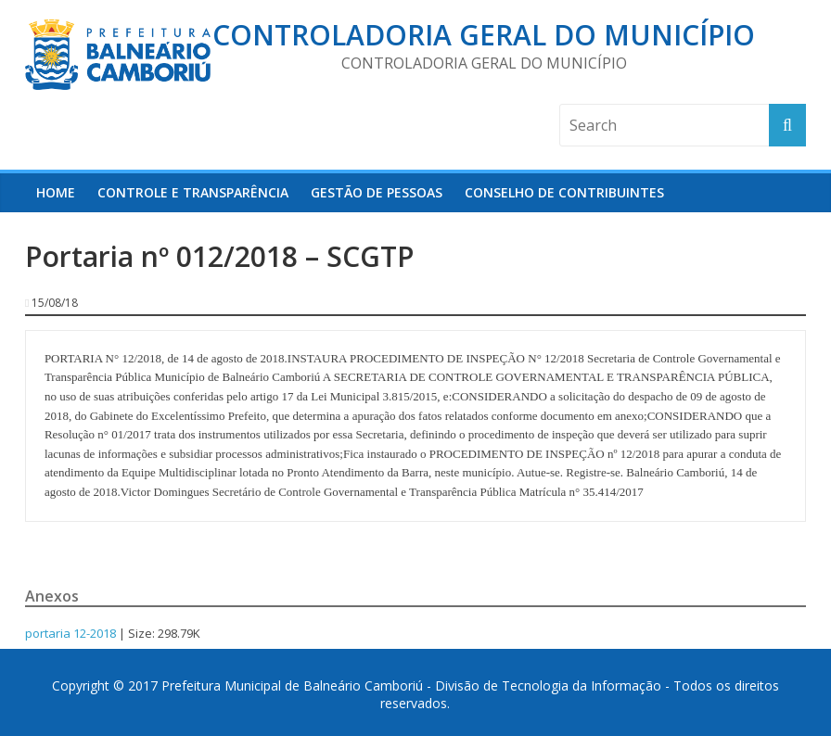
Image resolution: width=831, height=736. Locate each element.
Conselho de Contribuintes (564, 192)
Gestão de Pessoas (376, 192)
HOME (55, 192)
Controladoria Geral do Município (483, 35)
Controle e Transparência (192, 192)
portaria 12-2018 (70, 633)
